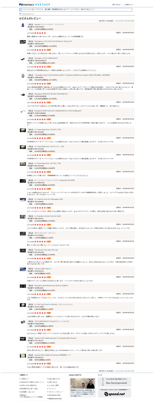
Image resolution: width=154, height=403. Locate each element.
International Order (54, 395)
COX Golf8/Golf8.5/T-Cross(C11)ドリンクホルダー (52, 321)
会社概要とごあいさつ (27, 392)
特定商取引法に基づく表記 (29, 388)
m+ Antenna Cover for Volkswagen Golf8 (49, 199)
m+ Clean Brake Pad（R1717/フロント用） (50, 146)
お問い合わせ (116, 4)
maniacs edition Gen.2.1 (43, 269)
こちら (92, 9)
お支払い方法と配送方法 (28, 385)
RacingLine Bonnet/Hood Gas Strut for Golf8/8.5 (51, 285)
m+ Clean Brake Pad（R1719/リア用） (48, 130)
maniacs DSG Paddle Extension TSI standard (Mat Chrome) (55, 338)
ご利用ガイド (128, 5)
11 (130, 21)
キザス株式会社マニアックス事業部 (31, 397)
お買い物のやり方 (54, 379)
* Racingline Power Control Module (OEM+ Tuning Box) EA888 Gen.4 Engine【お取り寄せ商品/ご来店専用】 (72, 75)
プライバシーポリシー (55, 392)
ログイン (68, 9)
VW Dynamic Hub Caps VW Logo (46, 250)
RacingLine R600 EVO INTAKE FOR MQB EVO (51, 94)
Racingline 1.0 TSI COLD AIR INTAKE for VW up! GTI (53, 41)
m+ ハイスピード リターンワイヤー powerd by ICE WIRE (55, 180)
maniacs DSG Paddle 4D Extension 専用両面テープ (53, 355)
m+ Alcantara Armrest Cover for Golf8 (48, 216)
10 (128, 21)
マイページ (52, 388)
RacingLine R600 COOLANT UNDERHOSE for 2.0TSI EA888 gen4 (58, 111)
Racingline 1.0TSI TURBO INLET (46, 58)
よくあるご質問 (53, 385)
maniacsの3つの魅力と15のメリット (32, 382)
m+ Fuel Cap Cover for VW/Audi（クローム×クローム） (54, 304)
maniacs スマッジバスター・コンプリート (49, 24)
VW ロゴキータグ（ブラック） (45, 233)
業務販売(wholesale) (55, 399)
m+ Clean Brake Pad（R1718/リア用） (48, 163)
